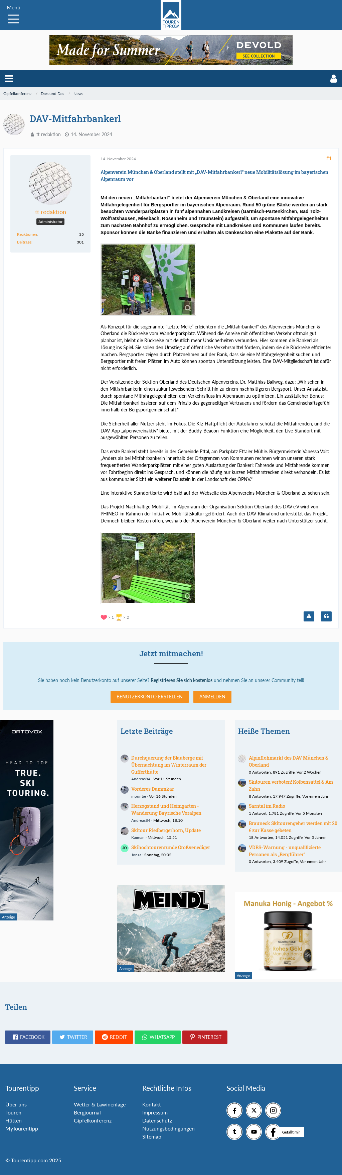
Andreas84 (140, 778)
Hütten (13, 1120)
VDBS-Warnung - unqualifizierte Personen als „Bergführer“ (285, 851)
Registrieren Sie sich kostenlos (181, 680)
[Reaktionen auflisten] (116, 616)
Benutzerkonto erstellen (150, 696)
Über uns (16, 1104)
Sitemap (151, 1136)
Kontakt (151, 1104)
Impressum (155, 1112)
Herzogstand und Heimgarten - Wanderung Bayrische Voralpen (166, 809)
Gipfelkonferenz (93, 1120)
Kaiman (138, 837)
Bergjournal (87, 1112)
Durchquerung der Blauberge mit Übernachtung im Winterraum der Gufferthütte (168, 765)
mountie (138, 796)
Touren (13, 1112)
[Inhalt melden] (309, 616)
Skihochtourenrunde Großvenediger (170, 847)
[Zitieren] (326, 616)
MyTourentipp (21, 1128)
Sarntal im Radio (267, 806)
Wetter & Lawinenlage (100, 1104)
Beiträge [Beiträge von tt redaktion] (24, 241)
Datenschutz (157, 1120)
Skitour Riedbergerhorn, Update (166, 830)
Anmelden (212, 696)
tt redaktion (48, 134)
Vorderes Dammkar (152, 789)
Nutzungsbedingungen (168, 1128)
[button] (9, 78)
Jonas (136, 854)
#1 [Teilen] (329, 158)
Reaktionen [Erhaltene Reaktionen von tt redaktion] (27, 234)
